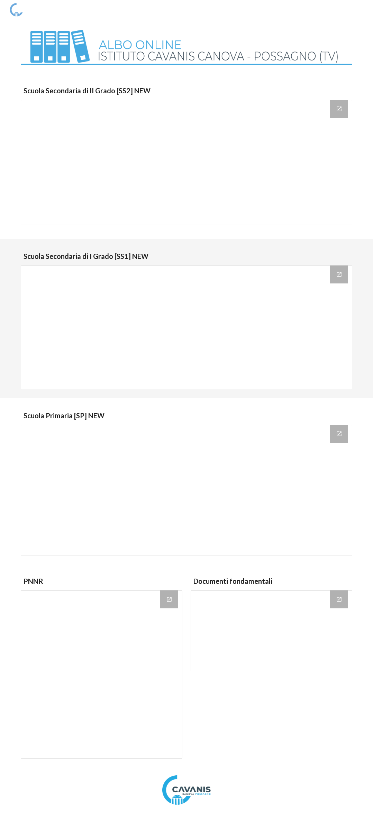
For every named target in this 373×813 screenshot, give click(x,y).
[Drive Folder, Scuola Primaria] (186, 490)
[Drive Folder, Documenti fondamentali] (271, 630)
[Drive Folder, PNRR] (101, 674)
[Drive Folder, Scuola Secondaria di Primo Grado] (186, 327)
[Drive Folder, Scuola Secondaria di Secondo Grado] (186, 162)
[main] (186, 91)
